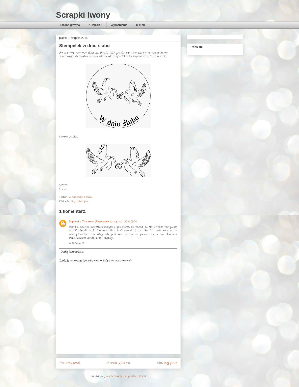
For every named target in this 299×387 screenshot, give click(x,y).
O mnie (141, 25)
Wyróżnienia (119, 25)
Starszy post (167, 363)
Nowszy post (69, 363)
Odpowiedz (76, 243)
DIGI (73, 201)
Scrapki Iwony (83, 14)
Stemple (83, 201)
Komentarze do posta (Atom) (126, 376)
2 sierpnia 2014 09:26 (123, 222)
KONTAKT (95, 25)
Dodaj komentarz (71, 252)
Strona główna (70, 25)
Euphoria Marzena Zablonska (89, 222)
